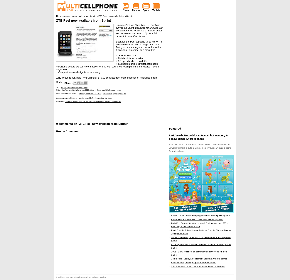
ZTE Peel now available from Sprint (83, 20)
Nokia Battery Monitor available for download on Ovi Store (90, 98)
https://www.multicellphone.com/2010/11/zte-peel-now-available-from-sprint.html (91, 90)
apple (115, 93)
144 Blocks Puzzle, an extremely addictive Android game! (199, 258)
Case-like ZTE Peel (145, 25)
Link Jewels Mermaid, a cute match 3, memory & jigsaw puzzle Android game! (198, 137)
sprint (120, 93)
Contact (91, 277)
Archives (83, 277)
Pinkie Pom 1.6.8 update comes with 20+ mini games (197, 219)
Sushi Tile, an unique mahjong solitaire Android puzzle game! (200, 215)
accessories (107, 93)
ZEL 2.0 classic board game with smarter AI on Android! (198, 266)
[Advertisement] (99, 112)
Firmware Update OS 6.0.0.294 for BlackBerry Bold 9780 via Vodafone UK (93, 102)
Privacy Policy (100, 277)
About (76, 277)
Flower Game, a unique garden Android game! (193, 262)
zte (125, 93)
